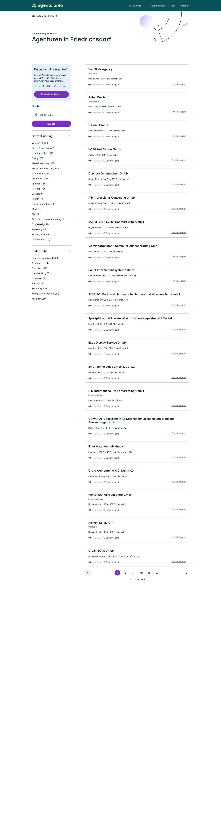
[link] (137, 77)
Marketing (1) (39, 229)
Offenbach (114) (40, 263)
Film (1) (36, 214)
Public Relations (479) (43, 148)
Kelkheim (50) (39, 299)
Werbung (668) (40, 143)
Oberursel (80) (39, 278)
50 (156, 578)
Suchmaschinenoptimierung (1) (48, 219)
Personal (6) (38, 189)
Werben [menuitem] (185, 5)
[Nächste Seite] (186, 578)
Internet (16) (38, 184)
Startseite (36, 16)
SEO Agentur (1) (40, 234)
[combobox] (51, 115)
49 (149, 578)
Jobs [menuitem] (172, 5)
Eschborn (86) (39, 268)
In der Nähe (39, 251)
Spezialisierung (42, 136)
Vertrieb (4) (38, 194)
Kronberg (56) (39, 288)
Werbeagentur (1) (41, 239)
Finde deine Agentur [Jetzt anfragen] (51, 94)
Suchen (51, 124)
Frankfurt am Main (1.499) (45, 258)
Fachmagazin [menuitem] (158, 5)
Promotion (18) (40, 178)
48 (141, 578)
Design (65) (38, 158)
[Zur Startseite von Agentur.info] (47, 6)
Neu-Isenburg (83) (41, 273)
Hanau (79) (38, 283)
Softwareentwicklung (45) (46, 168)
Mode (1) (36, 209)
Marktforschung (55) (43, 163)
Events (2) (37, 199)
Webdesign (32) (40, 173)
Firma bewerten (178, 84)
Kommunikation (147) (43, 153)
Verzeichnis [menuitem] (135, 5)
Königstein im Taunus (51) (45, 293)
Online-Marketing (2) (43, 204)
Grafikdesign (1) (40, 224)
